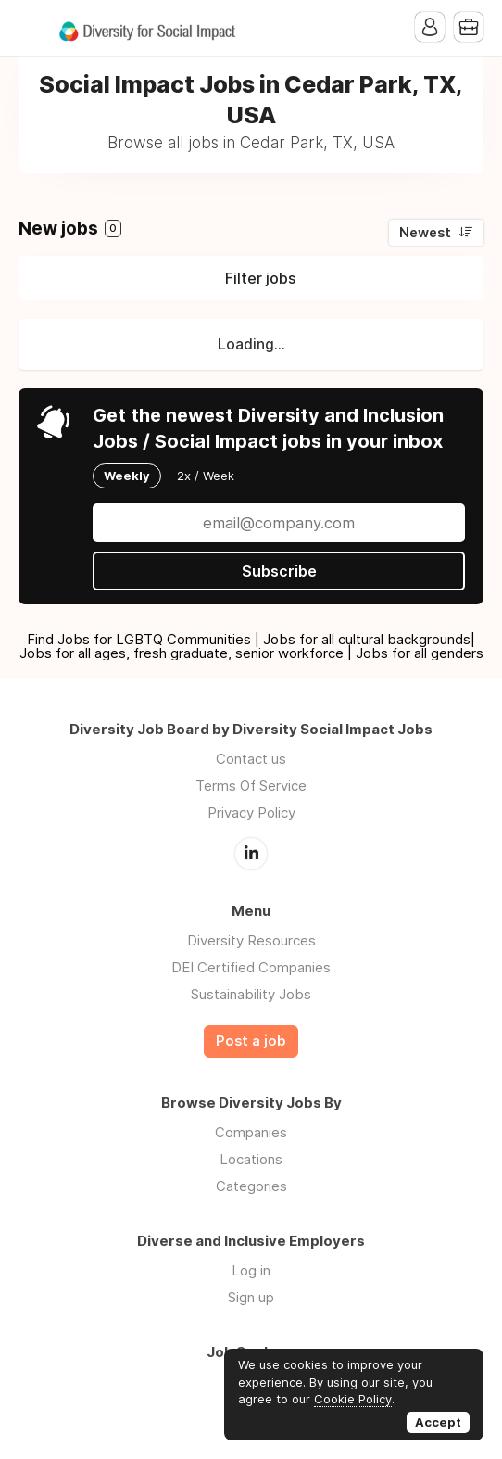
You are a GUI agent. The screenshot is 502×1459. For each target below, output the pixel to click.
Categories (251, 1186)
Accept (438, 1422)
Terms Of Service (251, 785)
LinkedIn (251, 853)
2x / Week (205, 475)
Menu (32, 28)
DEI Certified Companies (251, 967)
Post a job (251, 1041)
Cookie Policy (353, 1398)
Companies (251, 1132)
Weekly (127, 475)
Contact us (251, 759)
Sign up (251, 1297)
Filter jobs (260, 278)
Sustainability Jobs (251, 994)
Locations (251, 1159)
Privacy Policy (251, 812)
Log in (251, 1270)
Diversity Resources (251, 940)
